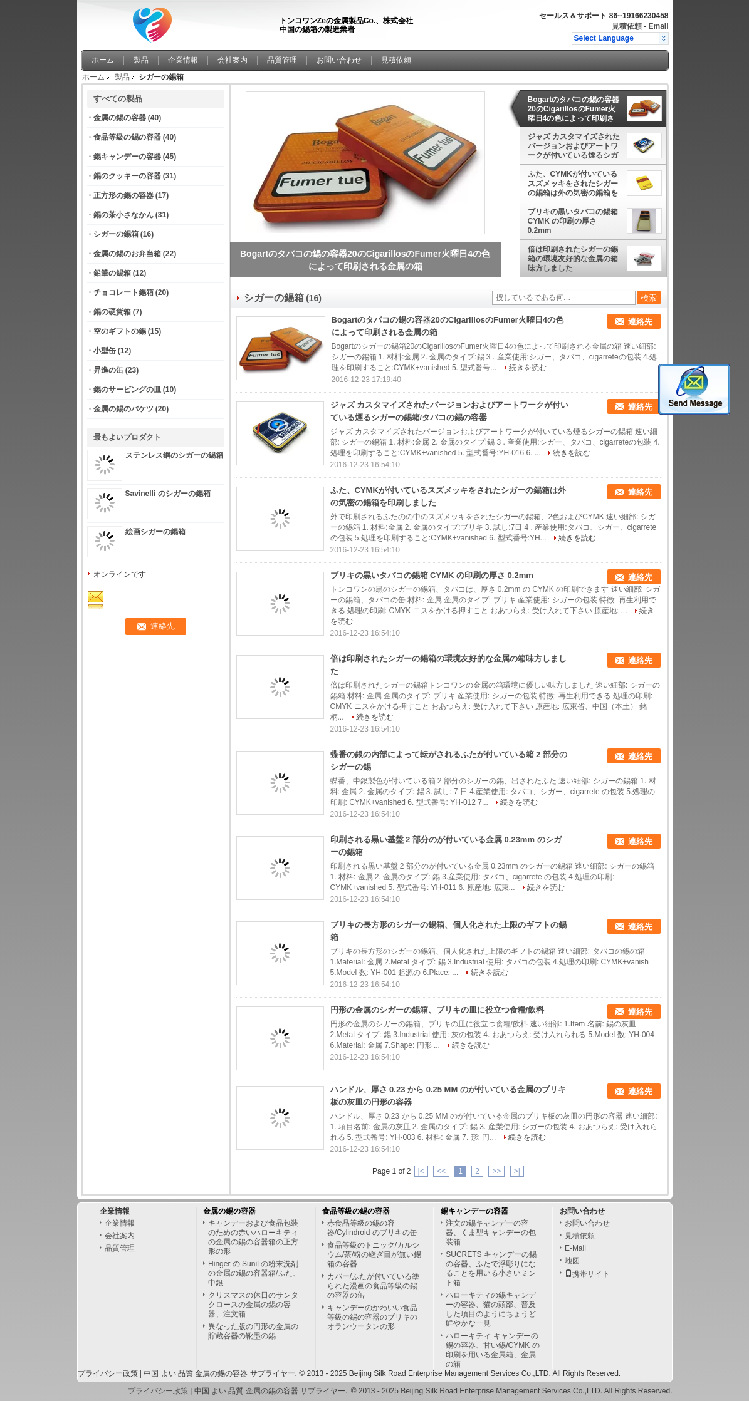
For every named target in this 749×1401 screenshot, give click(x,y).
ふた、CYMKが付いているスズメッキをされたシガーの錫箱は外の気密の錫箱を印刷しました (573, 183)
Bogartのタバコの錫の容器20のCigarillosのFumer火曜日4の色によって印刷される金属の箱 (574, 109)
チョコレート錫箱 (123, 292)
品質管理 (282, 60)
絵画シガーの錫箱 (155, 531)
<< (441, 1171)
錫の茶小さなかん (123, 214)
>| (517, 1171)
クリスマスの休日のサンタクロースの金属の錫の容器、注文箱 (253, 1304)
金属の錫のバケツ (123, 409)
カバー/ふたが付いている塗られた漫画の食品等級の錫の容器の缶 (373, 1286)
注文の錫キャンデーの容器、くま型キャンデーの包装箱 (491, 1232)
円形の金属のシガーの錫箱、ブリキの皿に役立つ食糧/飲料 (437, 1010)
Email (658, 26)
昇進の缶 (108, 370)
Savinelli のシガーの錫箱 (168, 493)
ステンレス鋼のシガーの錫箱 (174, 455)
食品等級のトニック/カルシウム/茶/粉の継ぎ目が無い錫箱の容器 (374, 1254)
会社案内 (232, 60)
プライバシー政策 (108, 1373)
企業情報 (183, 60)
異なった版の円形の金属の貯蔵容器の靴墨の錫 (253, 1331)
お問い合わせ (339, 60)
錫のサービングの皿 (127, 389)
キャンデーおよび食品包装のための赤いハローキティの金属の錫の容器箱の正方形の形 (253, 1237)
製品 (141, 60)
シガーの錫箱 (116, 234)
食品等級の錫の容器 (127, 137)
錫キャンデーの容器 (127, 156)
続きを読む (528, 367)
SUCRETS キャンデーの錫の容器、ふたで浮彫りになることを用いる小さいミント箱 (491, 1268)
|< (421, 1171)
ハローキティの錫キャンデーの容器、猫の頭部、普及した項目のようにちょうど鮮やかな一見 (491, 1309)
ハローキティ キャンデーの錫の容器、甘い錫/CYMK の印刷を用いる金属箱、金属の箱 (492, 1349)
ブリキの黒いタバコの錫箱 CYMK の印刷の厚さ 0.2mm (573, 221)
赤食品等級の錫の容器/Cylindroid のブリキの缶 (372, 1228)
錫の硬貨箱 (112, 312)
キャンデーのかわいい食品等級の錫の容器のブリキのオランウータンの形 (372, 1317)
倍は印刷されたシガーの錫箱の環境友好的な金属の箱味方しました (573, 258)
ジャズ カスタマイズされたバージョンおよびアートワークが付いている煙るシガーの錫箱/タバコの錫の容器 (574, 146)
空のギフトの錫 (119, 331)
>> (496, 1171)
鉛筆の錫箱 (112, 273)
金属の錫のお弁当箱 (127, 253)
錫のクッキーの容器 (127, 176)
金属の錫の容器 (119, 117)
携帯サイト (587, 1273)
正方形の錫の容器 (123, 195)
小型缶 (104, 350)
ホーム (103, 60)
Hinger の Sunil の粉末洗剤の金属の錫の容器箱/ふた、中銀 (254, 1273)
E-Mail (575, 1248)
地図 (572, 1260)
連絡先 (640, 321)
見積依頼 (627, 26)
